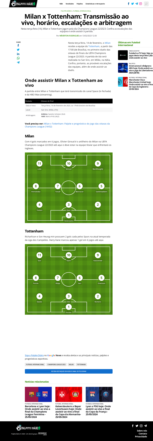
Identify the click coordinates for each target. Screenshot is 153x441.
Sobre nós (142, 430)
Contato (143, 433)
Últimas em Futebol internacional (129, 44)
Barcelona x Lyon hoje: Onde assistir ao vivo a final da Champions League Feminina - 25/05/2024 (37, 411)
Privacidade (141, 436)
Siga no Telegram (145, 425)
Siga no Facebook (132, 425)
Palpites (80, 4)
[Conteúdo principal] (76, 220)
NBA (61, 4)
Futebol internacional (82, 11)
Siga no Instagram (141, 425)
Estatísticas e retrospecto (95, 4)
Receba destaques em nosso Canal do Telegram (68, 371)
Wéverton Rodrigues (69, 35)
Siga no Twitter (136, 425)
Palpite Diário (66, 11)
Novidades (70, 4)
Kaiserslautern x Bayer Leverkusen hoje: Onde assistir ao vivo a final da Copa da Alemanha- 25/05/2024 (68, 411)
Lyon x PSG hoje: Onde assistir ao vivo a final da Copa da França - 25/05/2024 (98, 410)
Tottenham (94, 46)
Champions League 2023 (56, 364)
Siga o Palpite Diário (34, 355)
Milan (107, 42)
